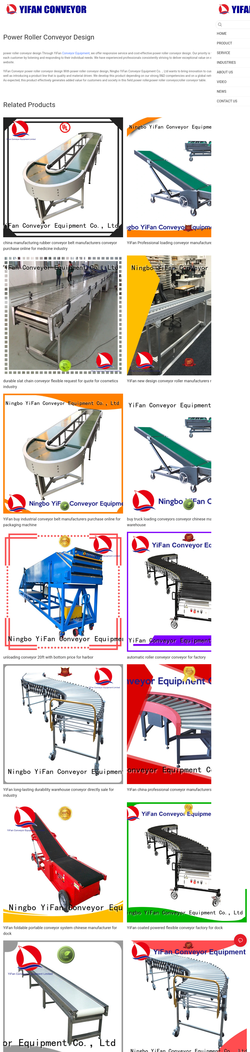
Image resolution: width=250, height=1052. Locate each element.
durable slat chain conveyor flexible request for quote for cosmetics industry (60, 384)
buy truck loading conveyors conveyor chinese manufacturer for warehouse (181, 522)
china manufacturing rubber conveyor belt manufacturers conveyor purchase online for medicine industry (60, 245)
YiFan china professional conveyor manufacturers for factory (178, 789)
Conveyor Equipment (75, 53)
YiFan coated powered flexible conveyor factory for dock (175, 927)
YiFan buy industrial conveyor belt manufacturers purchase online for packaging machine (62, 522)
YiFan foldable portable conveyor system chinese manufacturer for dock (60, 930)
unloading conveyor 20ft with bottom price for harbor (48, 657)
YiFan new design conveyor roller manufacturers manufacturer (180, 381)
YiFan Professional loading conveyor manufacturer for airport (179, 242)
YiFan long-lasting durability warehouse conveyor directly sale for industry (58, 792)
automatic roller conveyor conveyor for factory (166, 657)
